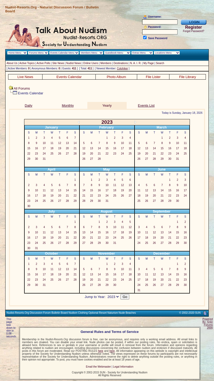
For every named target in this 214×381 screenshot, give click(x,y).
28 (75, 153)
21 (75, 148)
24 (44, 153)
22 (28, 153)
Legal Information (123, 366)
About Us (12, 63)
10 (44, 143)
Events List (146, 105)
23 (36, 153)
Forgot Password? (193, 31)
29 (28, 158)
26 (59, 153)
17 (44, 148)
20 (67, 148)
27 (67, 153)
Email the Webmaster (98, 366)
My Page (148, 63)
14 (75, 143)
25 (51, 153)
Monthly (68, 105)
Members (105, 63)
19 (59, 148)
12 (59, 143)
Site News (58, 63)
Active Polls (43, 63)
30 (36, 158)
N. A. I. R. (135, 63)
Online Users (90, 63)
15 (28, 148)
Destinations (121, 63)
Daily (28, 105)
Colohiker (122, 68)
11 (51, 143)
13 (67, 143)
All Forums (22, 88)
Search (160, 63)
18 (51, 148)
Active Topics (27, 63)
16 (36, 148)
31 (44, 158)
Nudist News (73, 63)
